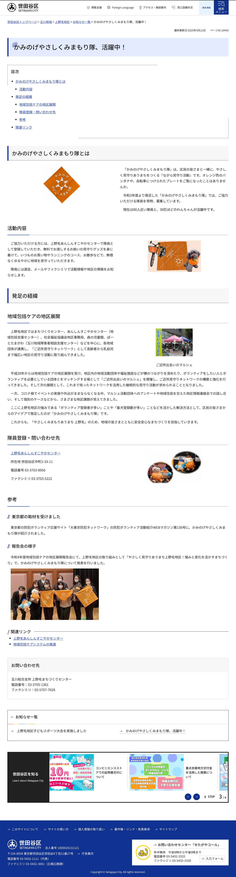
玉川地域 (46, 21)
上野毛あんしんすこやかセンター (35, 452)
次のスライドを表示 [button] (199, 796)
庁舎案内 (87, 853)
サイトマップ (168, 829)
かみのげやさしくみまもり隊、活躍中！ (156, 730)
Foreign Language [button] (123, 7)
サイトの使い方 (58, 829)
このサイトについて (25, 829)
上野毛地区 (62, 21)
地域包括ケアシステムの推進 (34, 643)
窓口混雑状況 (185, 7)
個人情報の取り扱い (91, 829)
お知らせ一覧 (82, 21)
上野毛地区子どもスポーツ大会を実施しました (51, 730)
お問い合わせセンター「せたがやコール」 (189, 844)
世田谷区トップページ (22, 21)
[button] (94, 7)
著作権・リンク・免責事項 (132, 829)
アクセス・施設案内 (154, 7)
